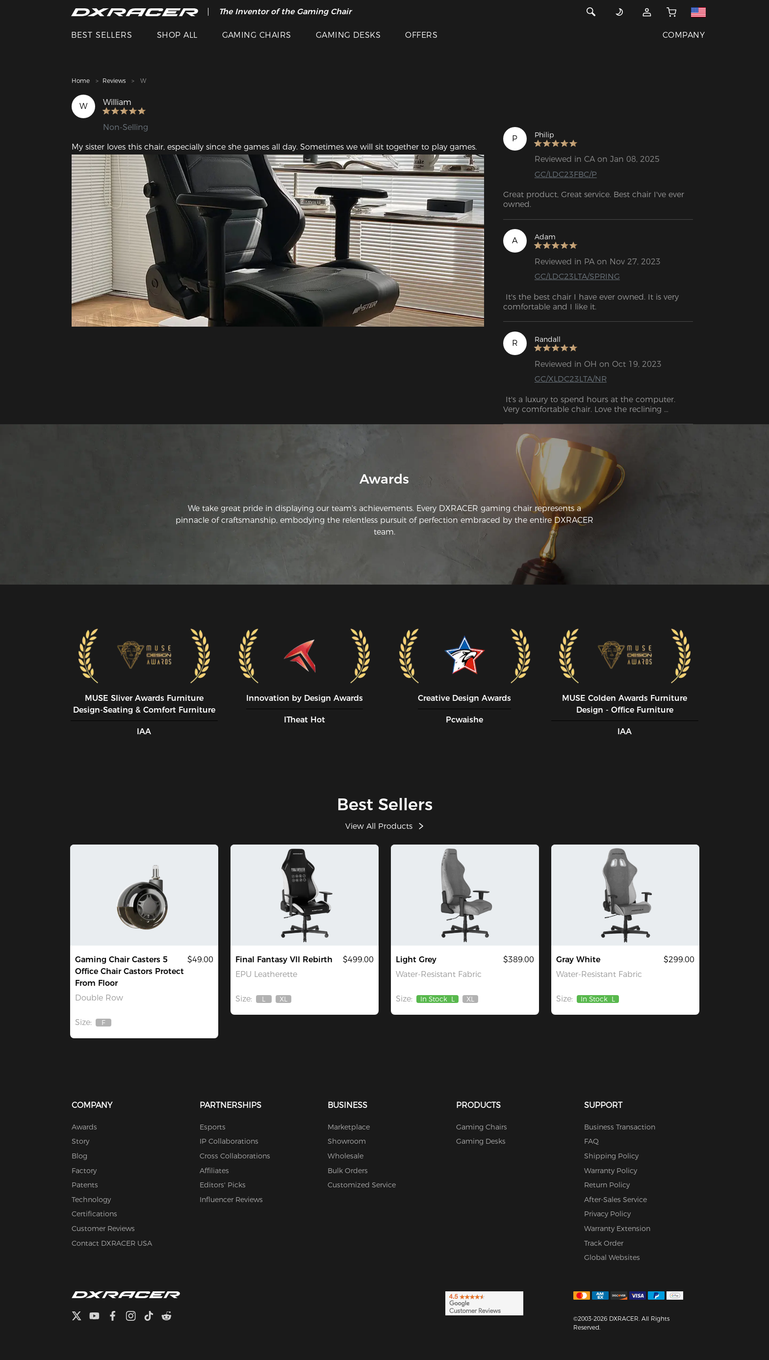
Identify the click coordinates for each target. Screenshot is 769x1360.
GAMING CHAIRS (256, 35)
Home (81, 80)
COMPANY (684, 35)
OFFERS (421, 35)
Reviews (114, 80)
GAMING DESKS (348, 35)
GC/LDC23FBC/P (566, 174)
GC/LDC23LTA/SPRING (577, 276)
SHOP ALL (177, 35)
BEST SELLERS (101, 35)
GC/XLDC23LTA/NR (571, 379)
